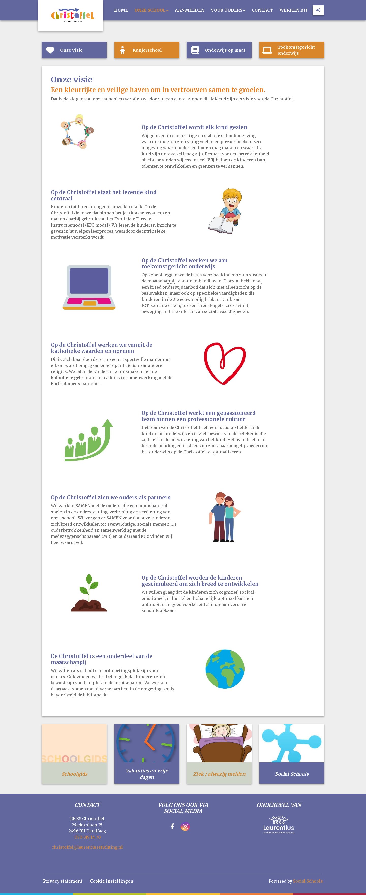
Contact (262, 10)
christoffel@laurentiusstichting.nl (87, 847)
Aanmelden (189, 10)
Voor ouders (227, 10)
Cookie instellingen (111, 881)
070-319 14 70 (87, 837)
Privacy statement (62, 881)
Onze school (150, 10)
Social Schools (308, 881)
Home (121, 10)
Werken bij (293, 10)
